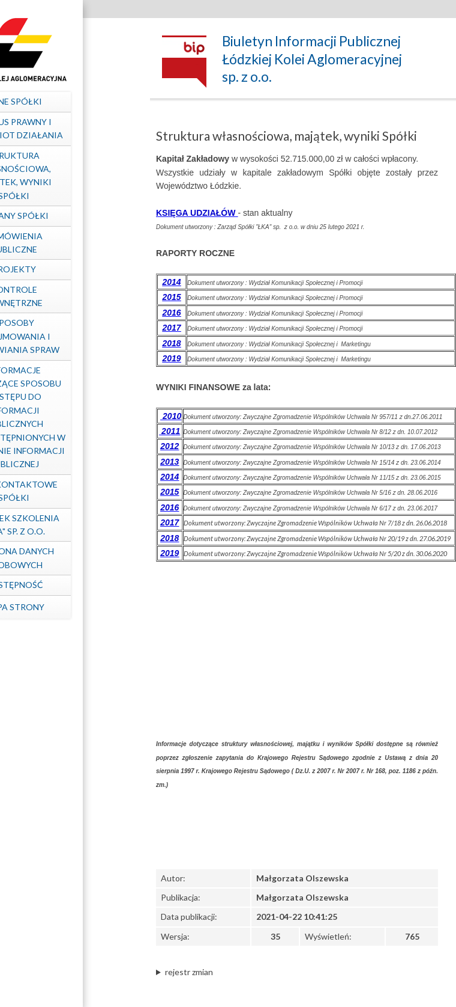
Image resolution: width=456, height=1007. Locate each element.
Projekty (69, 269)
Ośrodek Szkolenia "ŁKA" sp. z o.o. (69, 524)
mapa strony (69, 607)
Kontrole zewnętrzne (69, 296)
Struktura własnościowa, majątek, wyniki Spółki (69, 175)
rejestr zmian (189, 972)
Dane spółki (69, 101)
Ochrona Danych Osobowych (69, 557)
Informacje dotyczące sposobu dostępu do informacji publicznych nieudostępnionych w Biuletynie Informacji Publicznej (69, 417)
